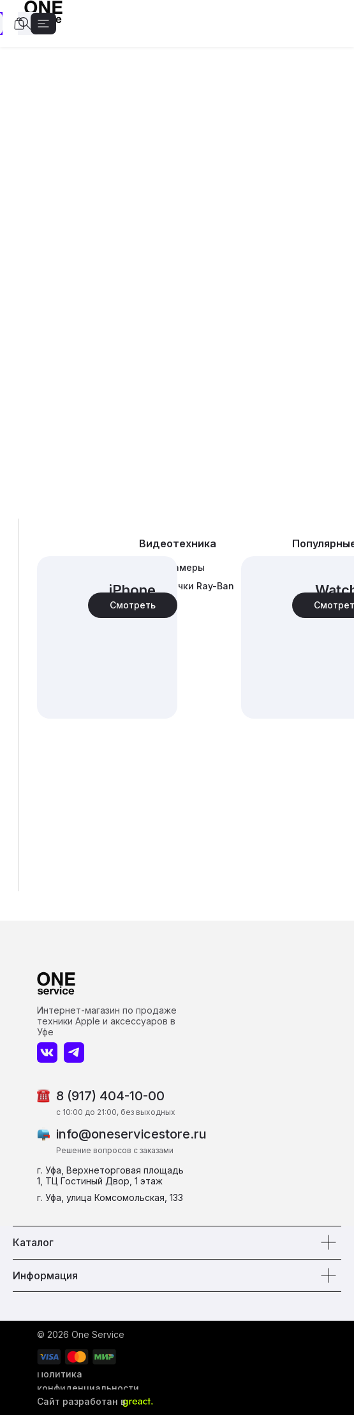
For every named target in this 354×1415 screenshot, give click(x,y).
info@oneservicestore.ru (131, 1134)
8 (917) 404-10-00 (110, 1095)
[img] (107, 637)
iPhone (132, 590)
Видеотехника (177, 543)
